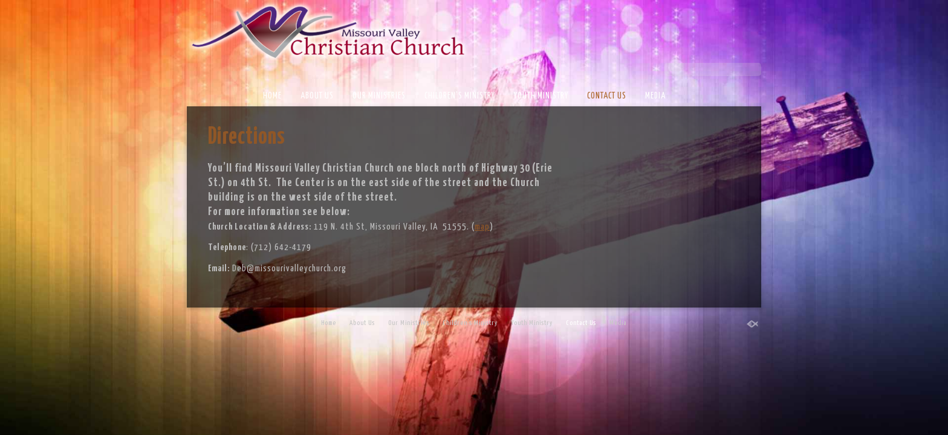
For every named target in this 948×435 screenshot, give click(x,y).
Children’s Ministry (459, 96)
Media (655, 96)
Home (272, 96)
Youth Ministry (541, 96)
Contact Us (606, 96)
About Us (317, 96)
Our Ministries (379, 96)
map (482, 226)
